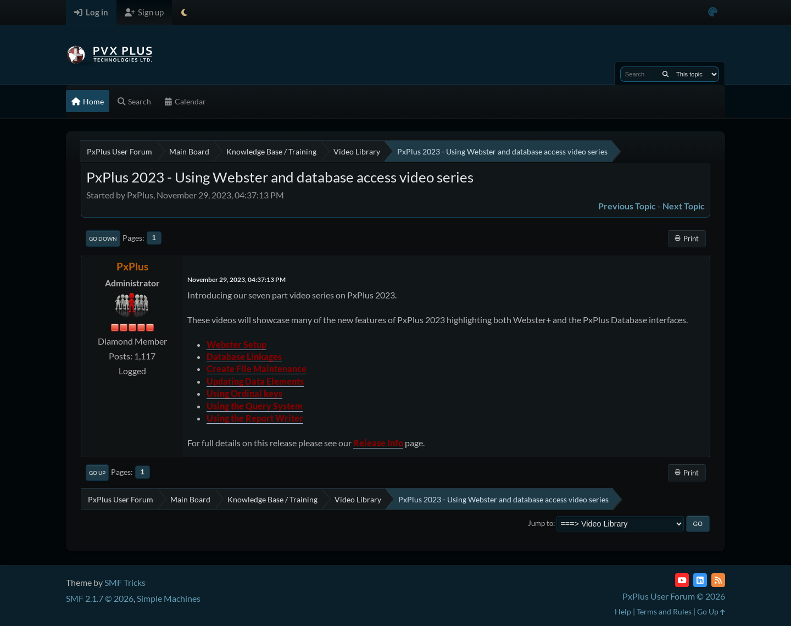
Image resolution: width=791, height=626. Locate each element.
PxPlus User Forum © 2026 (673, 596)
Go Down (103, 238)
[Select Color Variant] (712, 12)
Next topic (683, 206)
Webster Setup (236, 344)
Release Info (378, 442)
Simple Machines (168, 598)
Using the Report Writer (255, 418)
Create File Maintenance (257, 368)
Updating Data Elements (255, 381)
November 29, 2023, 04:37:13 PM (236, 279)
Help (623, 611)
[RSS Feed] (718, 580)
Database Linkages (244, 356)
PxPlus (132, 266)
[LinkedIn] (700, 580)
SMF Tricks (125, 582)
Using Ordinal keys (244, 393)
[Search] (665, 74)
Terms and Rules (664, 611)
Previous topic (627, 206)
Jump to (540, 523)
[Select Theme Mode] (184, 12)
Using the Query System (255, 406)
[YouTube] (682, 580)
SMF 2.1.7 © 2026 (99, 598)
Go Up (97, 472)
